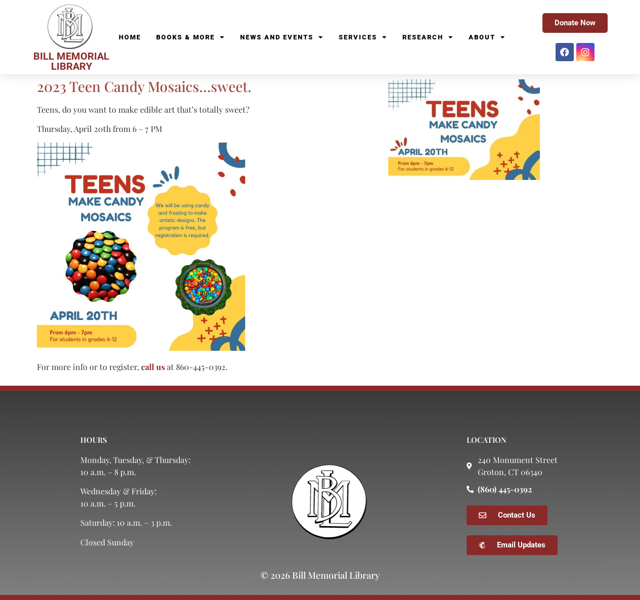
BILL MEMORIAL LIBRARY (71, 61)
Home (130, 37)
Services (363, 37)
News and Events (282, 37)
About (487, 37)
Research (427, 37)
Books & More (190, 37)
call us (153, 366)
